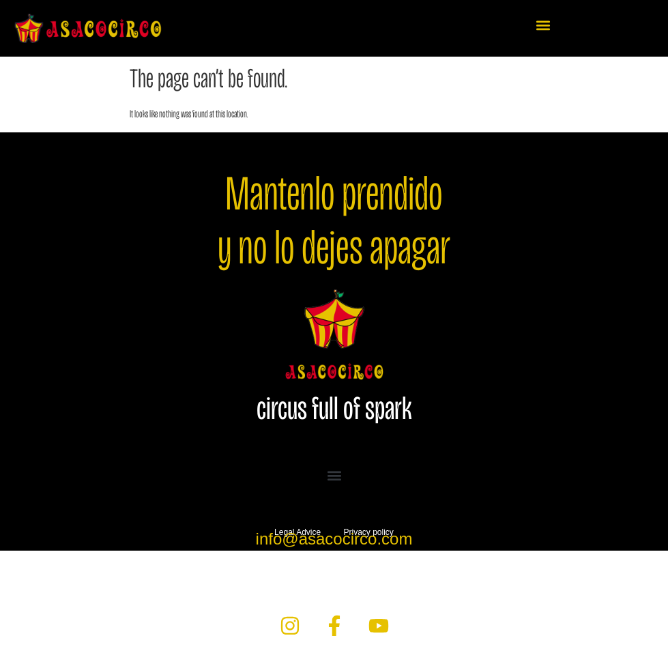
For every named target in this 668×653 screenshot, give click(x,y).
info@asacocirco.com (334, 538)
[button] (543, 25)
